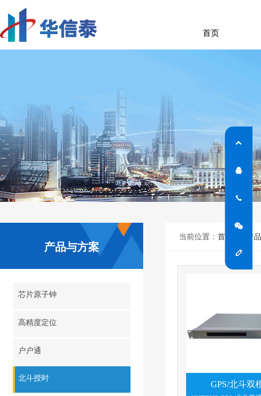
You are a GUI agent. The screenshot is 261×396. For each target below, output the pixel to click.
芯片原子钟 (37, 294)
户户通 (29, 350)
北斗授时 (33, 378)
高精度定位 (37, 322)
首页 (211, 33)
